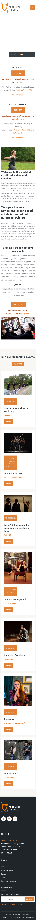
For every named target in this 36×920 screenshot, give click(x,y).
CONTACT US (18, 304)
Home (3, 867)
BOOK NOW (18, 73)
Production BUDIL (7, 870)
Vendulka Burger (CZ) (24, 90)
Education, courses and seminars (18, 917)
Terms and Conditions (8, 881)
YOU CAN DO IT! (13, 473)
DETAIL (8, 421)
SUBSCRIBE (29, 899)
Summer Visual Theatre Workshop (16, 410)
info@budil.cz (19, 82)
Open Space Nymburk (15, 599)
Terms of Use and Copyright (11, 904)
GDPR (3, 877)
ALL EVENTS (18, 364)
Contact (3, 874)
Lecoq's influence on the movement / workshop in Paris (17, 528)
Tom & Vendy (11, 773)
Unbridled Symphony (14, 655)
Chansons (9, 719)
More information (18, 95)
